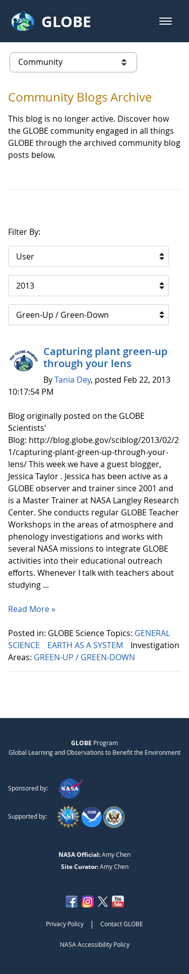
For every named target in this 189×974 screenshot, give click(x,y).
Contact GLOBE (121, 924)
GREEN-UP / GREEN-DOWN (85, 657)
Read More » (31, 608)
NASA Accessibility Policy (95, 944)
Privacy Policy (65, 924)
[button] (165, 21)
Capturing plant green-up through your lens (105, 357)
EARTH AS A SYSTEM (86, 645)
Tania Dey (72, 379)
